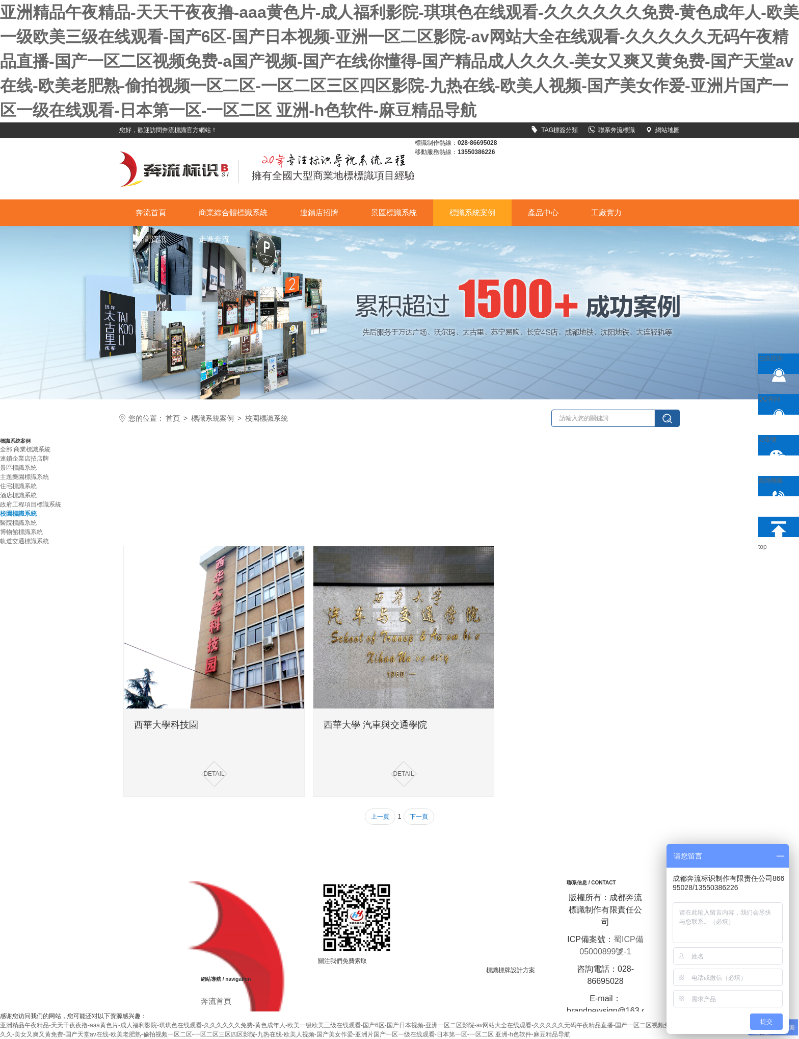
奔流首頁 (151, 212)
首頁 (173, 418)
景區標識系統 (394, 212)
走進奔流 (214, 239)
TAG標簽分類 (554, 130)
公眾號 (774, 445)
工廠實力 (606, 212)
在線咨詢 (774, 364)
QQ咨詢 (774, 405)
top (774, 527)
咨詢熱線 (774, 486)
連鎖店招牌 (319, 212)
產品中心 (543, 212)
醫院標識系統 (18, 522)
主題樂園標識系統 (24, 476)
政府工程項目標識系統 (30, 504)
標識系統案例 (472, 212)
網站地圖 (662, 130)
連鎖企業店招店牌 (24, 458)
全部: (7, 449)
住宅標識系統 (18, 486)
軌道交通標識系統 (24, 541)
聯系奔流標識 (611, 130)
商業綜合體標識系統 (233, 212)
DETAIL (213, 773)
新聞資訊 (151, 239)
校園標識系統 (266, 418)
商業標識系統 (32, 449)
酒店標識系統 (18, 495)
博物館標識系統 (21, 532)
